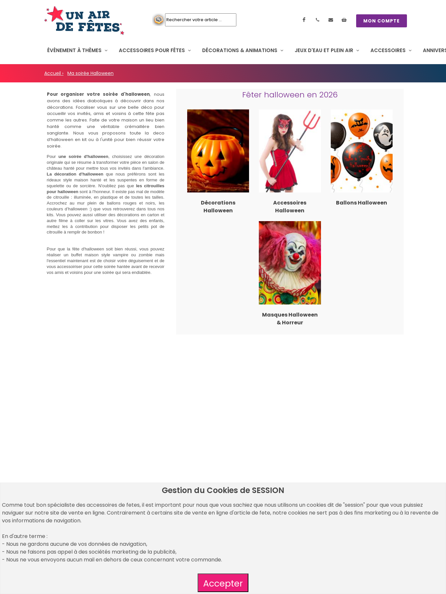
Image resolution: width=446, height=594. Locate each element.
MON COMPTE (381, 21)
